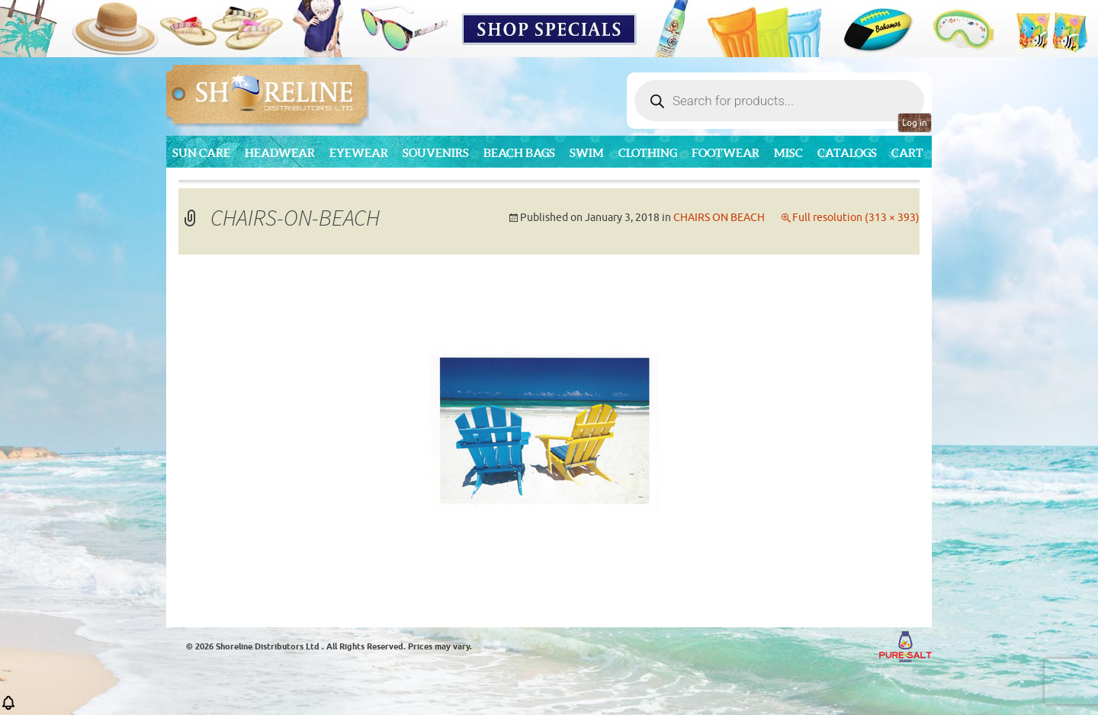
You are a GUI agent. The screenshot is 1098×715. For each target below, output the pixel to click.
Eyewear (358, 152)
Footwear (725, 152)
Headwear (280, 152)
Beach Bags (519, 152)
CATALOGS (847, 152)
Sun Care (201, 152)
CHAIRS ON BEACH (719, 217)
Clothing (647, 152)
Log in (914, 123)
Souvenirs (436, 152)
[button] (8, 707)
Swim (587, 152)
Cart (907, 152)
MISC (788, 152)
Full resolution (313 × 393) (856, 217)
